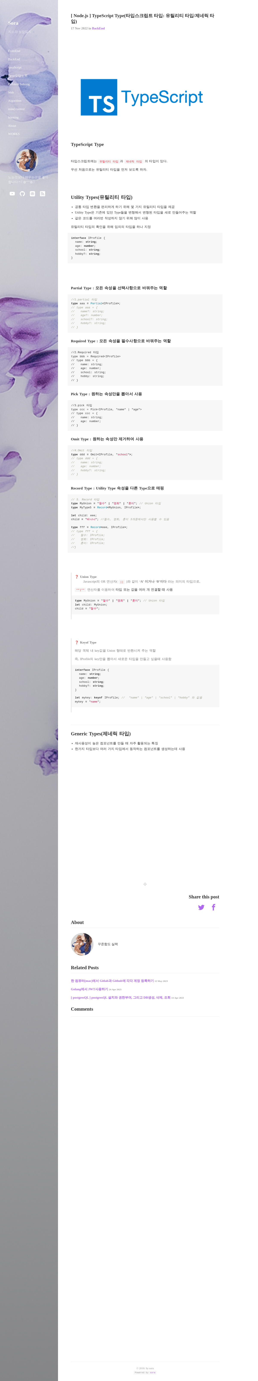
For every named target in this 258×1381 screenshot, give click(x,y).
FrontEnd (14, 51)
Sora (13, 23)
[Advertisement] (145, 841)
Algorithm (15, 100)
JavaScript (14, 67)
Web (11, 92)
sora (152, 1372)
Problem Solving (19, 84)
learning (13, 117)
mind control (16, 109)
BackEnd (98, 28)
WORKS (14, 134)
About (12, 125)
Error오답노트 (18, 75)
